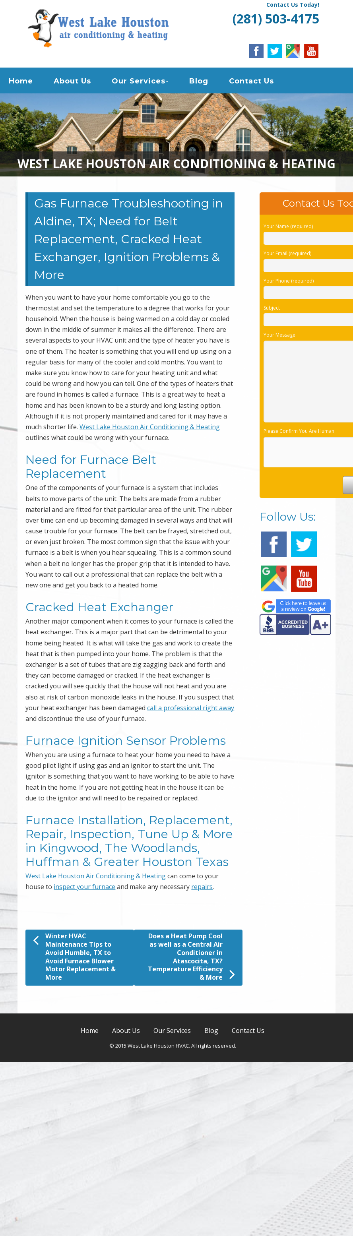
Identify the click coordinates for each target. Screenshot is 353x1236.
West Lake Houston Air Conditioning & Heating (150, 426)
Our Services (138, 81)
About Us (72, 81)
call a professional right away (190, 707)
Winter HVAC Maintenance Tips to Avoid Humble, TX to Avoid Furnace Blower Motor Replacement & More (74, 957)
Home (21, 81)
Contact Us (251, 81)
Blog (198, 81)
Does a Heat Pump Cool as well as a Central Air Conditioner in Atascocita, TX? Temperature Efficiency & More (191, 957)
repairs (202, 886)
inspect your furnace (84, 886)
